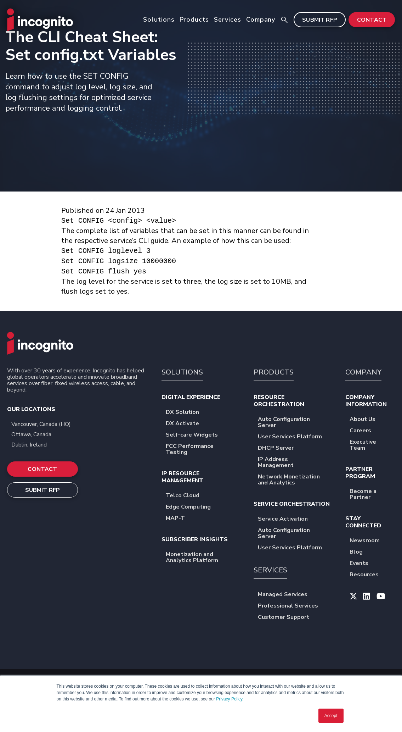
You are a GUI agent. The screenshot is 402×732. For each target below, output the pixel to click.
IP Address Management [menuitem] (295, 462)
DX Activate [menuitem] (187, 424)
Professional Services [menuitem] (292, 606)
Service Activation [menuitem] (287, 519)
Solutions (158, 19)
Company (260, 19)
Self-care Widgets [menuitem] (196, 435)
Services (227, 19)
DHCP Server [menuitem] (280, 448)
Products (194, 19)
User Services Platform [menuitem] (294, 437)
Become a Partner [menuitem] (372, 494)
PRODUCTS (274, 372)
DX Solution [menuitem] (187, 412)
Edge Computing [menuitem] (193, 507)
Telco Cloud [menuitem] (187, 496)
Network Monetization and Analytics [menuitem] (295, 480)
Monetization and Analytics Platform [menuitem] (203, 557)
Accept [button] (331, 715)
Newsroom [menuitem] (369, 541)
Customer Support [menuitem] (288, 617)
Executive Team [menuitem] (372, 445)
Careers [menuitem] (365, 431)
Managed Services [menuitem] (287, 595)
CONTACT (371, 20)
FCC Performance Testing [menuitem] (203, 449)
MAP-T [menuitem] (180, 518)
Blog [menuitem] (361, 552)
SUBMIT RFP (319, 20)
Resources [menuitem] (369, 575)
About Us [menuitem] (367, 419)
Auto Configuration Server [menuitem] (295, 422)
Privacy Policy (229, 699)
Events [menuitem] (364, 563)
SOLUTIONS (182, 372)
